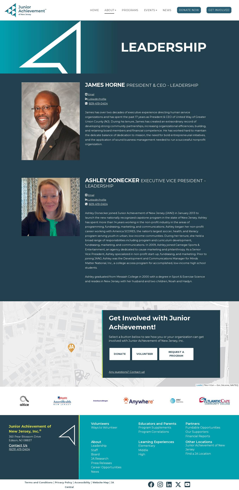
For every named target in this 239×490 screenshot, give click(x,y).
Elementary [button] (146, 445)
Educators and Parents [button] (157, 423)
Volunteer (144, 354)
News (167, 10)
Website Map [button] (100, 482)
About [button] (96, 442)
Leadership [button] (99, 445)
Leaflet (199, 385)
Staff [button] (94, 450)
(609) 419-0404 (19, 449)
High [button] (141, 454)
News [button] (95, 471)
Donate (120, 354)
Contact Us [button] (18, 445)
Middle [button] (143, 450)
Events (149, 10)
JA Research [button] (99, 458)
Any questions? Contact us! (127, 372)
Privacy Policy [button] (63, 482)
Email (91, 94)
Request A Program (176, 353)
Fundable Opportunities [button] (203, 427)
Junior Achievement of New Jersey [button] (205, 447)
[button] (115, 10)
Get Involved (218, 10)
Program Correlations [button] (153, 431)
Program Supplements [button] (154, 427)
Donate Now (189, 10)
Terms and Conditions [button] (39, 482)
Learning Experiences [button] (156, 442)
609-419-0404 (98, 103)
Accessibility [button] (82, 482)
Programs (130, 10)
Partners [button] (193, 423)
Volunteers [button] (100, 423)
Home (94, 10)
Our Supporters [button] (197, 431)
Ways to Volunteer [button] (104, 427)
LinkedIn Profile (96, 99)
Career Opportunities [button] (106, 467)
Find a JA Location (198, 453)
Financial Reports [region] (198, 436)
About (109, 10)
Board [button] (95, 454)
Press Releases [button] (101, 463)
